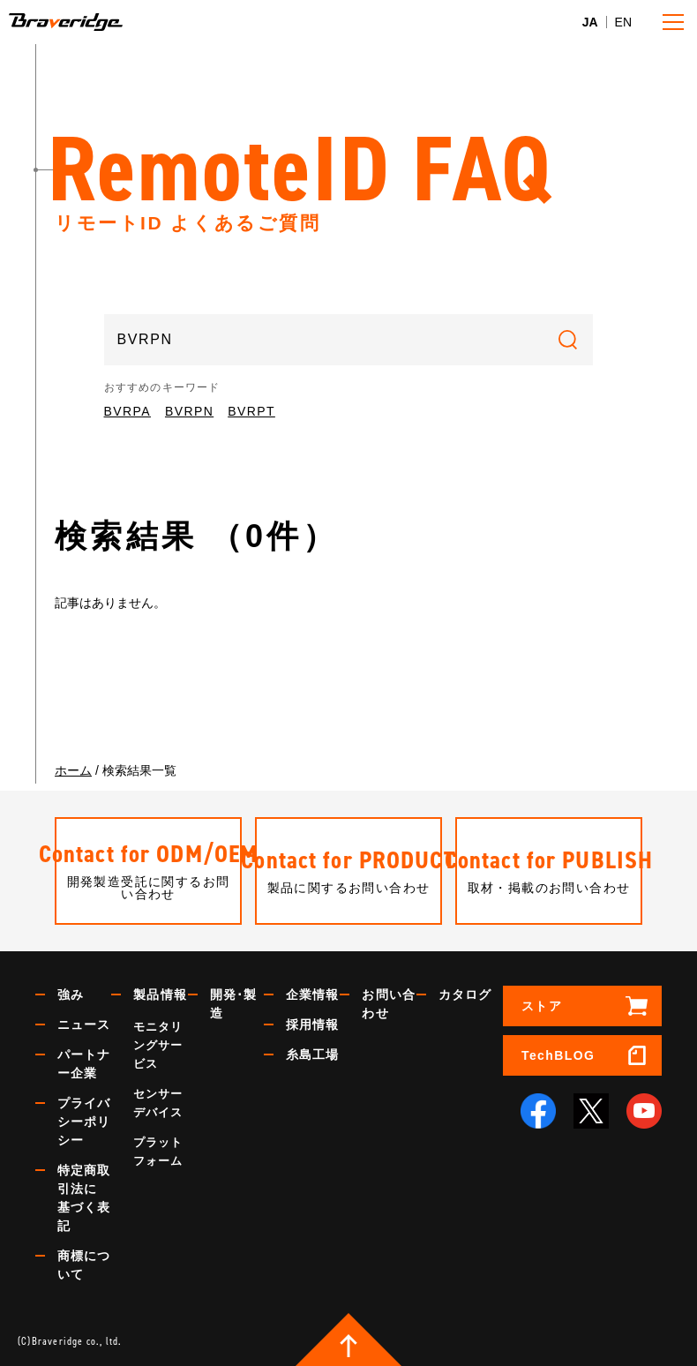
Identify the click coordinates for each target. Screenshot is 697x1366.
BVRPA (127, 411)
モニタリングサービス (158, 1045)
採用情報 (312, 1024)
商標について (83, 1265)
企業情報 (312, 994)
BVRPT (251, 411)
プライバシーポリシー (83, 1121)
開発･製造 (233, 1003)
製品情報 (159, 994)
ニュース (83, 1024)
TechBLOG (558, 1055)
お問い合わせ (388, 1003)
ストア (541, 1006)
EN (623, 22)
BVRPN (189, 411)
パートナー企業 (83, 1063)
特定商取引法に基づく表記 (83, 1198)
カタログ (464, 994)
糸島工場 (312, 1054)
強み (70, 994)
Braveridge (92, 22)
